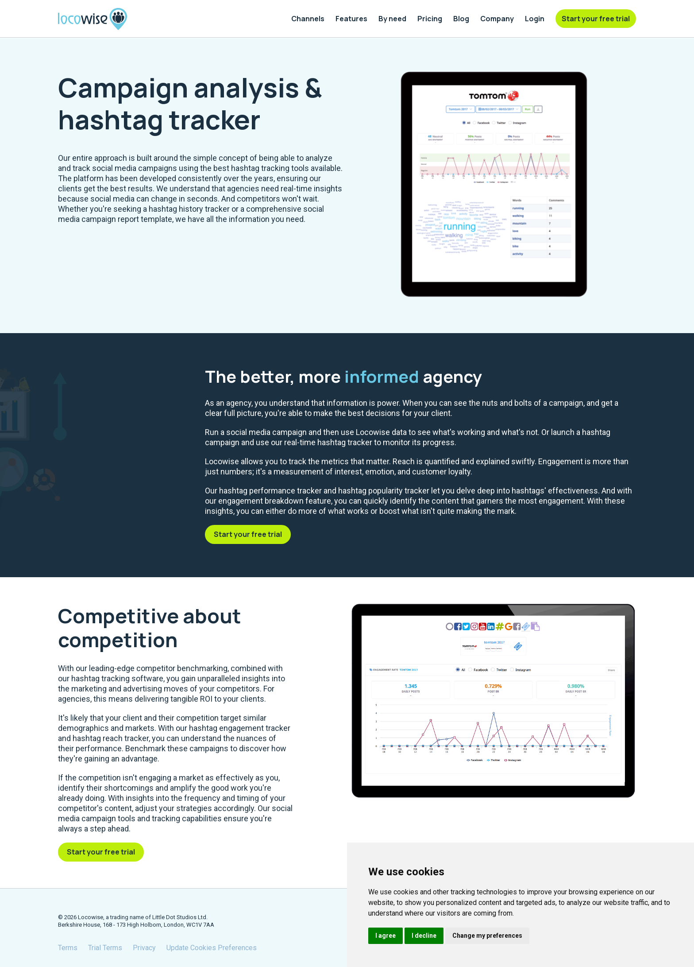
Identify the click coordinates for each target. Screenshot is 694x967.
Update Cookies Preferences (211, 948)
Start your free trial (248, 534)
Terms (67, 948)
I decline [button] (424, 935)
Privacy (144, 948)
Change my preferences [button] (487, 935)
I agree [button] (385, 935)
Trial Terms (105, 948)
